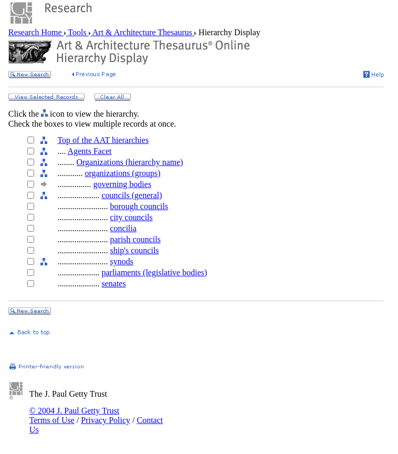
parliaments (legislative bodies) (154, 272)
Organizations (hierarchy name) (129, 162)
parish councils (135, 239)
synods (121, 261)
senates (113, 283)
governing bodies (122, 184)
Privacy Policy (105, 420)
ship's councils (134, 250)
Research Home (36, 32)
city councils (131, 217)
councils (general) (131, 195)
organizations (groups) (122, 173)
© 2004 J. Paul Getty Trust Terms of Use (74, 415)
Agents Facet (90, 151)
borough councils (139, 206)
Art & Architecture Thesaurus (142, 32)
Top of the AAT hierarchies (103, 140)
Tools (77, 32)
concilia (123, 228)
